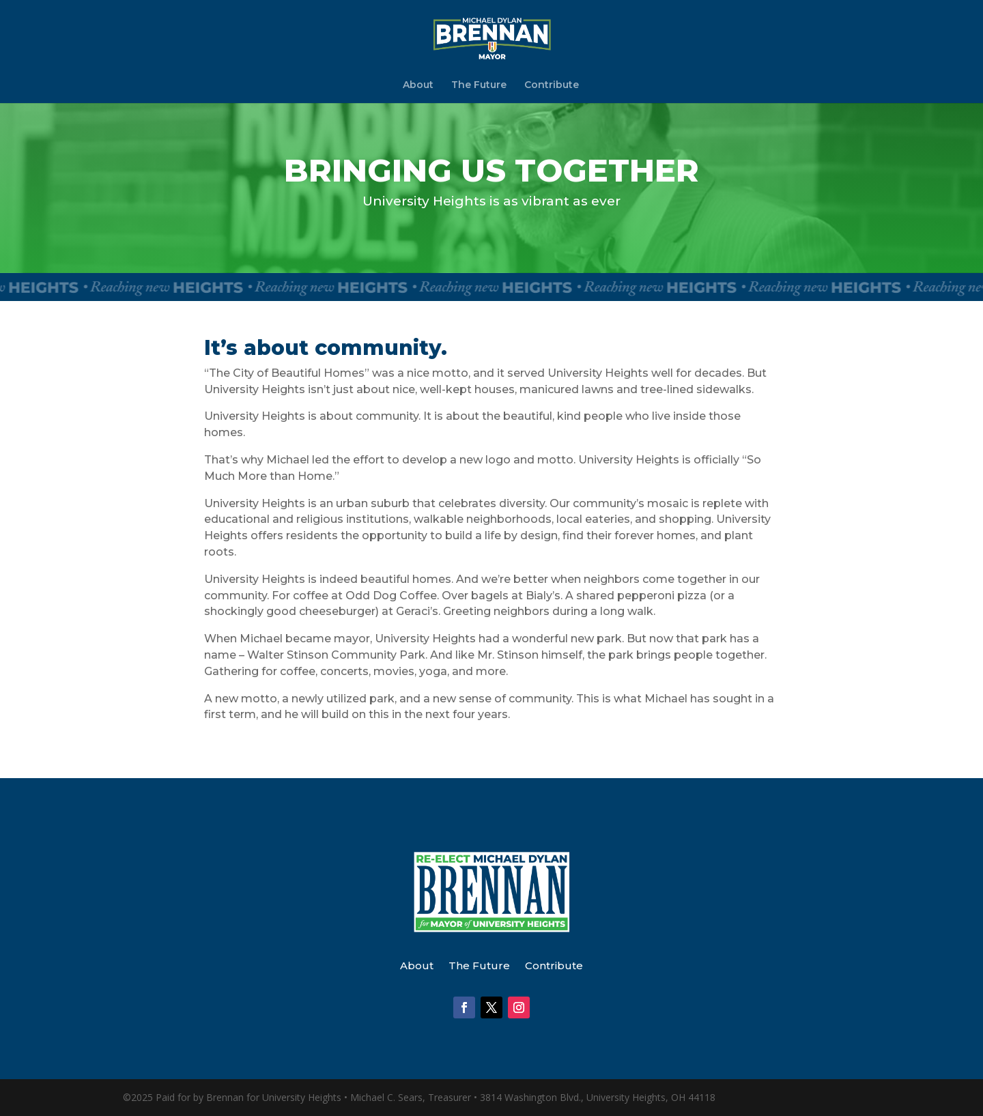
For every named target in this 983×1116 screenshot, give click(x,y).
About (418, 85)
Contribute (551, 85)
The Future (479, 85)
